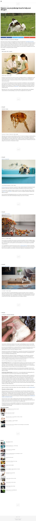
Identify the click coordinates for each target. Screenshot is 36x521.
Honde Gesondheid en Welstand (5, 6)
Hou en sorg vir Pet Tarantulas (10, 449)
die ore (4, 191)
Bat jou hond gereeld (5, 159)
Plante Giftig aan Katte (9, 441)
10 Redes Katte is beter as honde (11, 478)
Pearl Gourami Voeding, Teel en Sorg (11, 461)
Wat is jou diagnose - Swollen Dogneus (12, 420)
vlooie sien (16, 86)
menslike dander (32, 387)
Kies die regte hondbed (6, 266)
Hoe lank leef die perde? (9, 457)
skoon (10, 191)
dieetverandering (24, 245)
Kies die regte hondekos (6, 213)
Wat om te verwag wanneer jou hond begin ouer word (14, 453)
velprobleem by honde (30, 41)
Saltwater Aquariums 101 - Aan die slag (12, 445)
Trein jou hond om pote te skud (11, 482)
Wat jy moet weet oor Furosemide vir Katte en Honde (14, 416)
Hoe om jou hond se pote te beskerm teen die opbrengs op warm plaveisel (17, 424)
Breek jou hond (4, 187)
